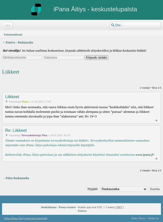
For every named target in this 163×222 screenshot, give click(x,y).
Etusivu (10, 42)
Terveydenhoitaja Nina (34, 135)
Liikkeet (10, 72)
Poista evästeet (67, 207)
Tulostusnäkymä (13, 34)
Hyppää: (92, 189)
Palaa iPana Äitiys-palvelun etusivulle (25, 218)
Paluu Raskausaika (17, 178)
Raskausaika (25, 42)
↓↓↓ (7, 25)
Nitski (24, 101)
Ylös (156, 120)
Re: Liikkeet (16, 130)
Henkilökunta (48, 207)
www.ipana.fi (144, 154)
